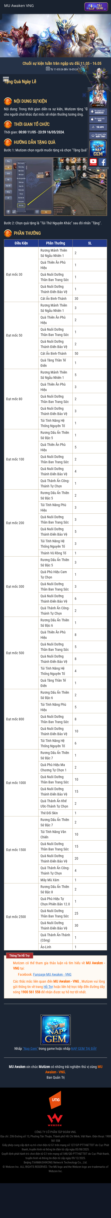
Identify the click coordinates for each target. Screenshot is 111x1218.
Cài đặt (96, 6)
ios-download (98, 119)
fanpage (102, 162)
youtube (93, 162)
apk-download (98, 127)
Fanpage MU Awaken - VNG (52, 974)
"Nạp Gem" (30, 1048)
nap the (97, 148)
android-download (98, 111)
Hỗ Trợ (48, 987)
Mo (84, 95)
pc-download (98, 135)
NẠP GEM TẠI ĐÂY (84, 1048)
